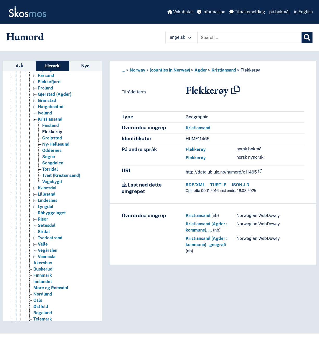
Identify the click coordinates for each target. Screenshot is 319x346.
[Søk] (307, 37)
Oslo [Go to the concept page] (37, 300)
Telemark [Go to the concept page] (42, 319)
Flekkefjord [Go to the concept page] (49, 81)
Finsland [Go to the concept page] (50, 125)
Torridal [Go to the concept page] (50, 169)
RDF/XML (195, 184)
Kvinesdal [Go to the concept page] (47, 187)
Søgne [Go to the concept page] (48, 156)
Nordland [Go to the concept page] (42, 294)
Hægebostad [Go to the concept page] (51, 106)
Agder (201, 70)
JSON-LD (240, 184)
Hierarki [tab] (52, 65)
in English (303, 11)
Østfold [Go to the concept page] (40, 306)
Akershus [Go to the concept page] (42, 262)
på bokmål (279, 11)
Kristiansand (223, 70)
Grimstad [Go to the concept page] (47, 100)
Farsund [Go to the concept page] (46, 75)
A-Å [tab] (19, 65)
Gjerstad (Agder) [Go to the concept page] (54, 94)
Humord (25, 36)
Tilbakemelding (247, 11)
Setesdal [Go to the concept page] (46, 225)
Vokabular (180, 11)
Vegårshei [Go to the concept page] (47, 250)
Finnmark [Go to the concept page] (42, 275)
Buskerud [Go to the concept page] (43, 269)
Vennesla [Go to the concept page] (46, 256)
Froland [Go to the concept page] (45, 88)
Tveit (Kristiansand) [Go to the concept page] (61, 175)
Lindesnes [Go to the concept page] (47, 200)
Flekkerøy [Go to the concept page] (52, 131)
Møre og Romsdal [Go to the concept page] (50, 287)
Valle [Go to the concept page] (43, 244)
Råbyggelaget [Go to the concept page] (52, 212)
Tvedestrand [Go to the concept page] (50, 237)
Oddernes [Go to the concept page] (51, 150)
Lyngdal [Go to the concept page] (45, 206)
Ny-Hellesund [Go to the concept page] (56, 144)
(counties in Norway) (170, 70)
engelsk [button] (180, 37)
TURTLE (218, 184)
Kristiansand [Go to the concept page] (50, 119)
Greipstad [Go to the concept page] (52, 138)
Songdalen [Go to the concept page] (52, 163)
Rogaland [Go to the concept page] (42, 312)
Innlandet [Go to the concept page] (42, 281)
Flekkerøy (250, 70)
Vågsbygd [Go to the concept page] (52, 181)
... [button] (123, 70)
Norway (137, 70)
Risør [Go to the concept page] (43, 219)
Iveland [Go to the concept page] (45, 113)
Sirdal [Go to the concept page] (44, 231)
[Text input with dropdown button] (249, 37)
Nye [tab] (85, 65)
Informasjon (211, 11)
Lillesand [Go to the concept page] (46, 194)
